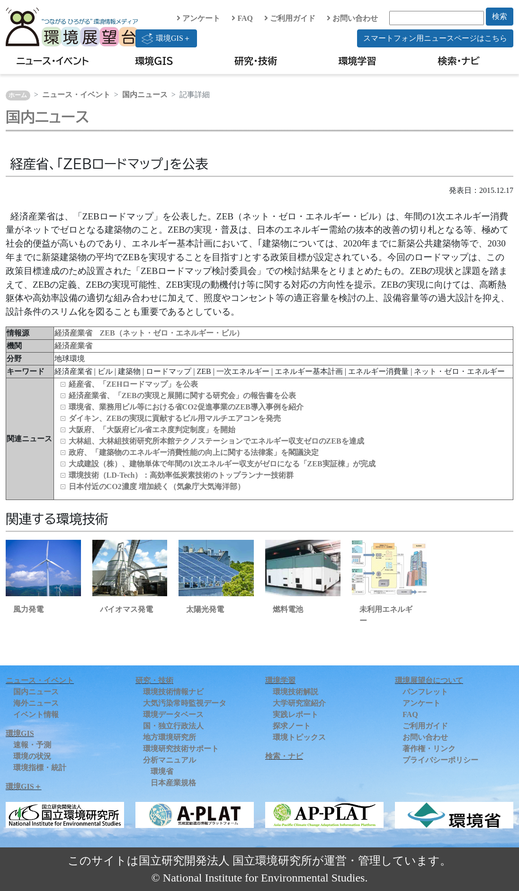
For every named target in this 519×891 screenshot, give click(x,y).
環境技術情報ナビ (173, 692)
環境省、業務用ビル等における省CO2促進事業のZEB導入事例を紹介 (186, 407)
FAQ (242, 18)
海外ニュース (36, 703)
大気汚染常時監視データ (184, 703)
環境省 (162, 771)
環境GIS (154, 60)
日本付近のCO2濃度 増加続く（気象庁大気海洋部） (157, 486)
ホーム (18, 95)
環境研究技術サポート (181, 749)
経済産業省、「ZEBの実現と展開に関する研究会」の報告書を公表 (182, 395)
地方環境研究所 (169, 737)
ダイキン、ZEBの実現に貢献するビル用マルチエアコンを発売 (175, 418)
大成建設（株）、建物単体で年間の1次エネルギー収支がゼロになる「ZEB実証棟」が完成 (222, 464)
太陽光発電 (205, 609)
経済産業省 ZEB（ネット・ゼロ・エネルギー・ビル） (149, 333)
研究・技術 (255, 60)
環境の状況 (32, 756)
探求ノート (292, 726)
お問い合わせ (352, 18)
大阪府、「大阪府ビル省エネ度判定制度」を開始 (152, 430)
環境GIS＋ (166, 38)
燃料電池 (288, 609)
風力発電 (28, 609)
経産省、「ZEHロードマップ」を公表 (133, 384)
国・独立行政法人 (173, 726)
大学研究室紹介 (299, 703)
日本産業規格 (173, 783)
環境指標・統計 (39, 768)
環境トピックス (299, 737)
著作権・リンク (429, 749)
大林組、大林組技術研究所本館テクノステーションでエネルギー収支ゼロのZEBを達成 (216, 441)
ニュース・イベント (53, 60)
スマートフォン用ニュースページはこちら (435, 38)
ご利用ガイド (289, 18)
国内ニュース (145, 95)
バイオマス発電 (126, 609)
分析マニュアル (169, 760)
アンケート (198, 18)
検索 (499, 16)
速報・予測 (32, 745)
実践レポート (295, 714)
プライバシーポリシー (440, 760)
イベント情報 (36, 714)
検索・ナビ (459, 60)
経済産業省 (73, 346)
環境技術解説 (295, 692)
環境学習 (357, 60)
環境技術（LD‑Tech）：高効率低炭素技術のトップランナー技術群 (181, 475)
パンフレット (425, 692)
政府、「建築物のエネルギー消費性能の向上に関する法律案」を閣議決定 (194, 452)
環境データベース (173, 714)
